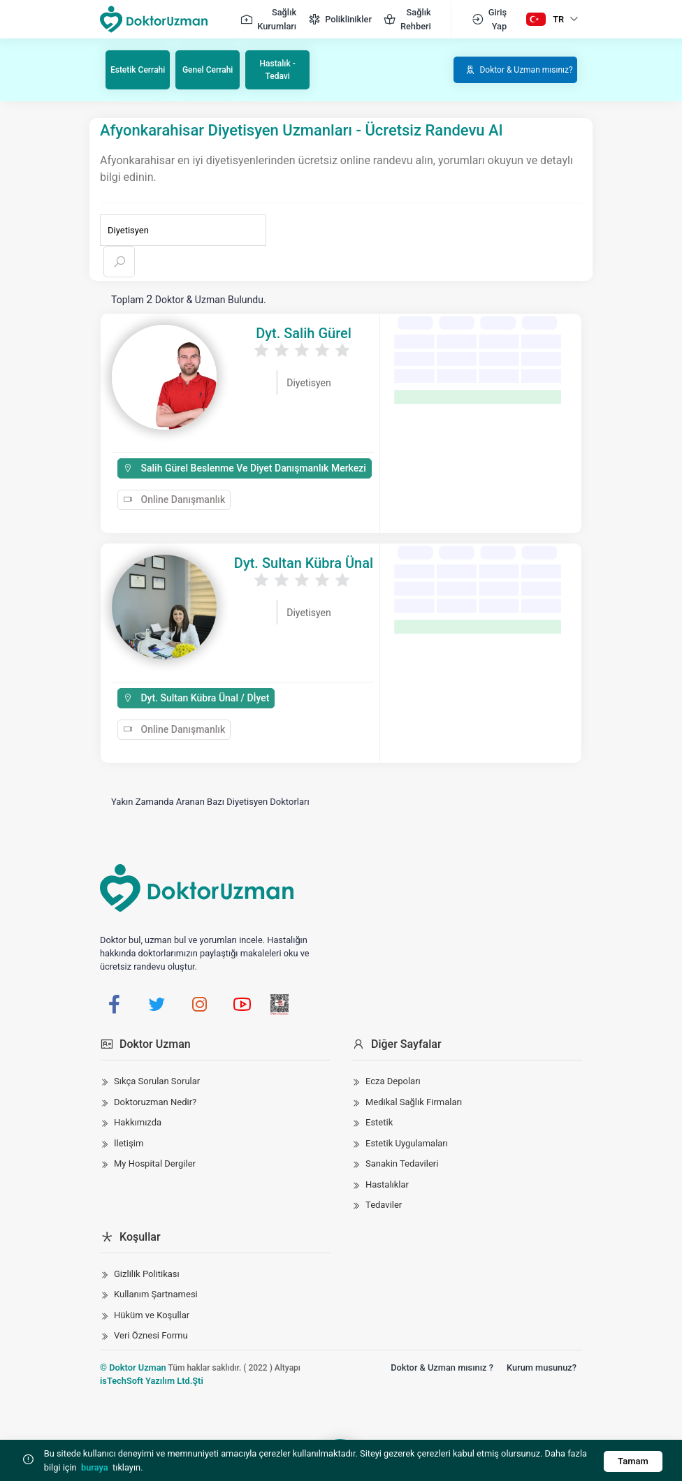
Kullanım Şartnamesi (156, 1293)
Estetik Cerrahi (138, 69)
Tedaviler (383, 1204)
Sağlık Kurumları (268, 19)
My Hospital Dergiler (155, 1163)
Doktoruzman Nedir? (155, 1100)
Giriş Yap (489, 19)
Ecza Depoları (393, 1080)
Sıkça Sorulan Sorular (157, 1080)
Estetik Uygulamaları (406, 1142)
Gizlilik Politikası (147, 1272)
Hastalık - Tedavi (278, 69)
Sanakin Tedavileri (401, 1163)
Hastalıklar (387, 1183)
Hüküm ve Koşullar (151, 1313)
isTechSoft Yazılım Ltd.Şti (151, 1379)
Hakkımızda (137, 1121)
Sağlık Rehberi (407, 19)
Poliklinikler (339, 20)
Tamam (631, 1460)
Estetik (379, 1121)
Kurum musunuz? (541, 1366)
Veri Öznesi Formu (151, 1334)
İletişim (128, 1142)
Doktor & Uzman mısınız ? (442, 1366)
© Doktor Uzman (133, 1366)
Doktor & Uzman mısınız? (518, 69)
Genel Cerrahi (208, 69)
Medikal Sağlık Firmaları (413, 1100)
